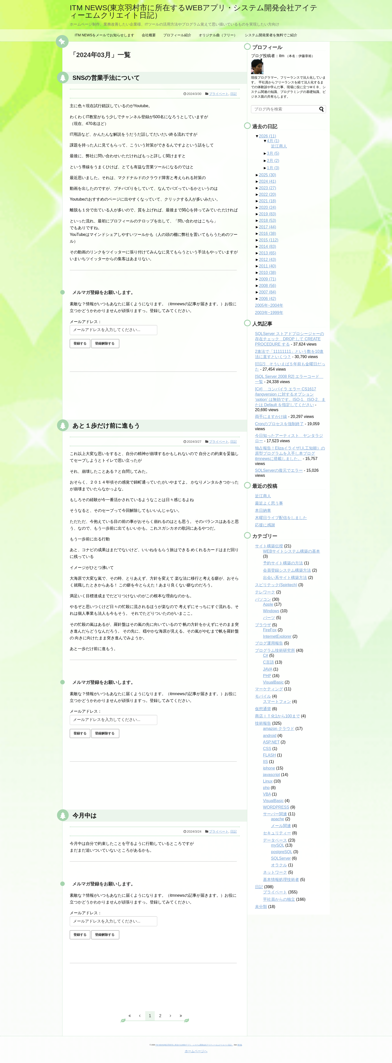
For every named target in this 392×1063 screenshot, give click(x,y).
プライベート (218, 94)
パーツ (269, 618)
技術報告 (263, 723)
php (266, 788)
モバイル (263, 696)
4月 (273, 141)
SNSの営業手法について (106, 77)
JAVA (267, 669)
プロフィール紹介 (177, 35)
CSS (267, 748)
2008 (267, 285)
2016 (267, 233)
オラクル (279, 865)
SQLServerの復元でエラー (279, 470)
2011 (267, 266)
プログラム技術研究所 (275, 650)
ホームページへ (196, 1051)
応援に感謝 (265, 525)
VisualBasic (273, 682)
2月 (273, 161)
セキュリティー (277, 833)
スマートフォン (277, 701)
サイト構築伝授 (269, 546)
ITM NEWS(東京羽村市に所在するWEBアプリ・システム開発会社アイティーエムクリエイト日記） (194, 11)
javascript (271, 775)
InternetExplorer (277, 636)
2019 (267, 214)
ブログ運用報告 (269, 643)
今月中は (84, 815)
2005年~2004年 (269, 305)
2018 (267, 220)
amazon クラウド (278, 728)
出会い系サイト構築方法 (285, 577)
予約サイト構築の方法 (283, 563)
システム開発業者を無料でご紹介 (271, 35)
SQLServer (281, 858)
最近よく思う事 (269, 503)
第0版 (240, 1045)
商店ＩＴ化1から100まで (277, 716)
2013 (267, 253)
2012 (267, 259)
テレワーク (265, 592)
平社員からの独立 (279, 899)
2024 (267, 181)
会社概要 (149, 35)
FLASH (269, 755)
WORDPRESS (276, 807)
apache (277, 819)
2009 (267, 279)
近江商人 (279, 146)
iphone (269, 768)
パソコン (263, 599)
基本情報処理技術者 (281, 879)
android (269, 735)
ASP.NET (271, 742)
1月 (273, 168)
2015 (268, 240)
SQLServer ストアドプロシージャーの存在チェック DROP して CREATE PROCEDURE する (289, 339)
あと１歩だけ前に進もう (106, 425)
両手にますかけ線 (271, 416)
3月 (273, 153)
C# (265, 655)
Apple (268, 604)
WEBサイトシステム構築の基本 (291, 551)
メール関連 (281, 826)
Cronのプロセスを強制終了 (279, 424)
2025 (267, 175)
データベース (275, 840)
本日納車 (263, 510)
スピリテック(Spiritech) (276, 585)
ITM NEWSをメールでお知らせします (104, 35)
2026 (267, 136)
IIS (265, 762)
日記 (233, 94)
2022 (267, 194)
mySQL (277, 845)
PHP (267, 676)
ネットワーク (275, 872)
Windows (271, 611)
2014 (267, 246)
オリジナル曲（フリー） (218, 35)
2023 (267, 188)
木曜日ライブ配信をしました (281, 518)
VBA (267, 794)
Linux (267, 781)
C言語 (268, 662)
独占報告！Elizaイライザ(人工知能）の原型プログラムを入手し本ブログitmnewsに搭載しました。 (290, 453)
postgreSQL (281, 852)
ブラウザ (263, 625)
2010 (267, 272)
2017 (267, 227)
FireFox (269, 630)
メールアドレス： (86, 322)
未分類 (261, 906)
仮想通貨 (263, 709)
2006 (267, 298)
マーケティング (269, 689)
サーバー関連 (275, 814)
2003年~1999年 (269, 313)
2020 (267, 207)
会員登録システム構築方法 (287, 570)
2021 (267, 201)
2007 (267, 292)
